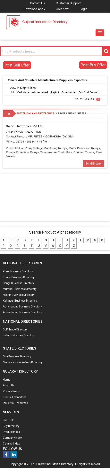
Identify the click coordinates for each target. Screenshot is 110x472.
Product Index (11, 431)
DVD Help (8, 420)
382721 (30, 131)
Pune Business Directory (18, 271)
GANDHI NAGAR (15, 131)
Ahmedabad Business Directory (22, 312)
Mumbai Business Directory (20, 288)
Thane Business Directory (18, 277)
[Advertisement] (55, 197)
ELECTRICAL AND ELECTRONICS (35, 113)
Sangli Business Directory (18, 283)
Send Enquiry (93, 163)
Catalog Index (11, 443)
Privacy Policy (11, 391)
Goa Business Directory (17, 356)
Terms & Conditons (14, 397)
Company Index (12, 437)
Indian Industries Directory (19, 335)
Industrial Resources (15, 403)
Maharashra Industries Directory (22, 362)
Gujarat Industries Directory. (55, 464)
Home (6, 379)
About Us (8, 385)
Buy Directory (11, 426)
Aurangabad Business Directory (22, 306)
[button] (34, 9)
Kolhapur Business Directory (20, 300)
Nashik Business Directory (19, 294)
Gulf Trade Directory (15, 329)
